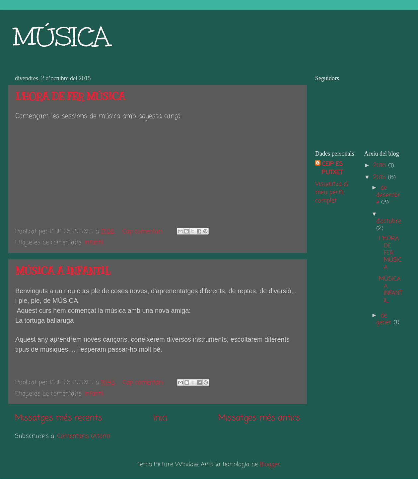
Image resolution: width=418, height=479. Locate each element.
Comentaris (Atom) (83, 436)
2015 (380, 177)
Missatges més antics (259, 418)
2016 (380, 165)
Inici (160, 418)
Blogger (270, 464)
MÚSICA (61, 36)
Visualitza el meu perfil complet (331, 192)
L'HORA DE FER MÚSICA (70, 96)
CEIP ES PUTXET (332, 168)
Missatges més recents (58, 418)
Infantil (94, 242)
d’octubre (388, 221)
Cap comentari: (143, 231)
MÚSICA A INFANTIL (63, 271)
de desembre (388, 195)
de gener (384, 319)
